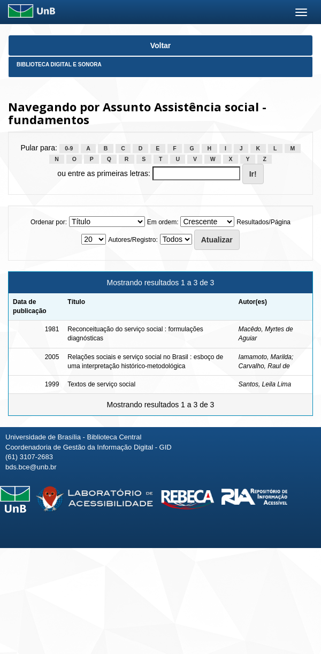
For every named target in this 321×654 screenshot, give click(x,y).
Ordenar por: (48, 222)
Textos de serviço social (101, 384)
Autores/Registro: (133, 240)
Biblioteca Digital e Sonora (59, 64)
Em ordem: (163, 222)
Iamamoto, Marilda (265, 357)
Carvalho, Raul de (264, 366)
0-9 (69, 148)
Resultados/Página (263, 222)
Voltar (160, 45)
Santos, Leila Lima (265, 384)
